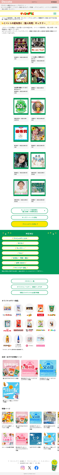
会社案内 (22, 461)
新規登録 (54, 2)
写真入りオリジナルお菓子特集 (29, 293)
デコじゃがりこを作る (29, 224)
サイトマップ (13, 461)
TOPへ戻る (37, 463)
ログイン (34, 2)
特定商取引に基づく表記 (26, 463)
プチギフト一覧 (29, 281)
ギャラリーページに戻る (29, 217)
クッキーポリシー (45, 461)
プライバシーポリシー (32, 461)
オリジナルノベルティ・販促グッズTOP (29, 287)
